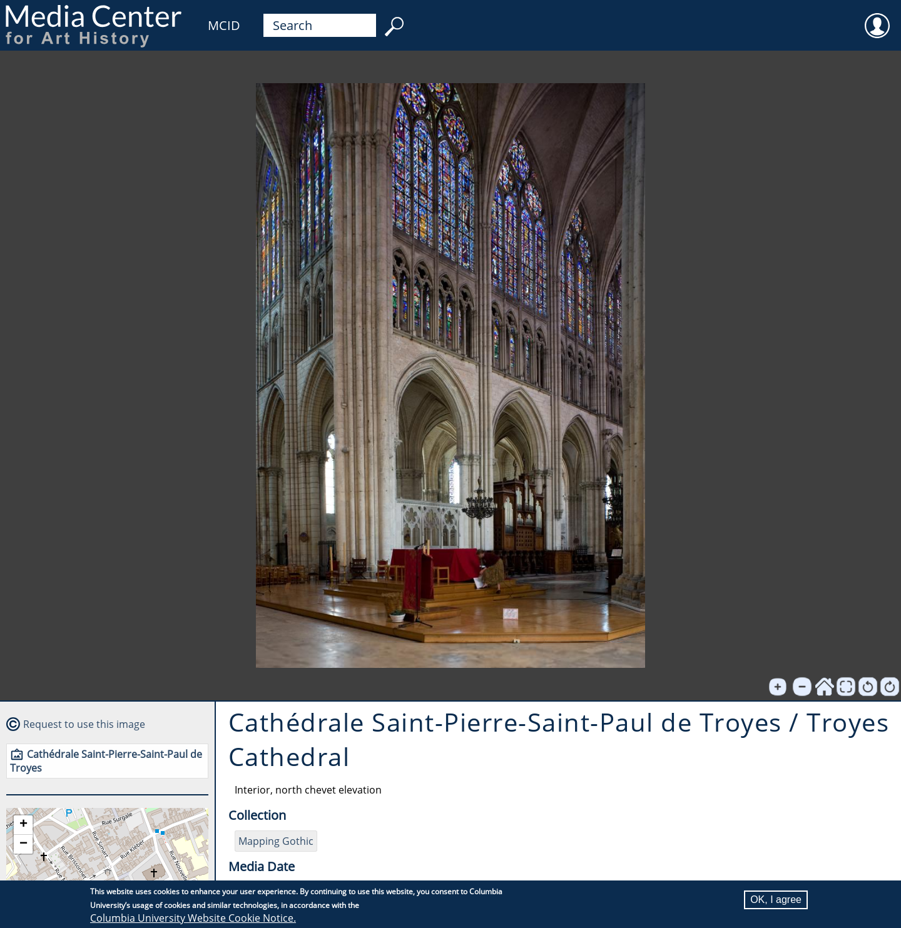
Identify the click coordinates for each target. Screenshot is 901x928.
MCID (224, 25)
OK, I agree (776, 899)
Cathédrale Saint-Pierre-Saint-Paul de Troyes (106, 761)
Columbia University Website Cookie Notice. (193, 918)
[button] (23, 825)
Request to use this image (84, 724)
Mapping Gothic (275, 841)
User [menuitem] (877, 17)
